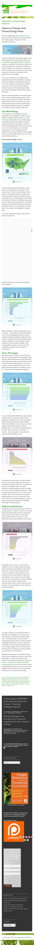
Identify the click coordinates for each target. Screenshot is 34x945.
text (6, 880)
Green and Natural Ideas (13, 678)
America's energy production (21, 681)
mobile (7, 882)
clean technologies (14, 682)
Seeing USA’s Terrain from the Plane (13, 906)
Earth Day (17, 677)
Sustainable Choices (6, 680)
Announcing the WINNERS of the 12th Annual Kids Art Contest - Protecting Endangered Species (15, 703)
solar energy (20, 684)
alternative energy (10, 677)
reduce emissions (5, 684)
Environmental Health (24, 677)
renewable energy (13, 684)
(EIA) (18, 120)
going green (4, 678)
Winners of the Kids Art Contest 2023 (13, 904)
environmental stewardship (9, 62)
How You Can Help (23, 678)
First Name (7, 868)
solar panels (5, 86)
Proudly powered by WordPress (23, 937)
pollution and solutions (24, 682)
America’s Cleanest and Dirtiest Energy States (14, 30)
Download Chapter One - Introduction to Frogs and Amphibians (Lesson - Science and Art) (16, 720)
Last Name (7, 871)
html (6, 878)
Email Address (8, 864)
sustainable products (15, 680)
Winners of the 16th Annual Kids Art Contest (15, 898)
